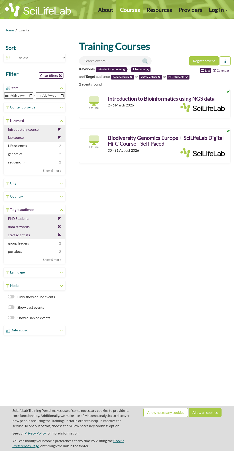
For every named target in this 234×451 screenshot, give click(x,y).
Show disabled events (29, 318)
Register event (204, 61)
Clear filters (51, 75)
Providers (190, 9)
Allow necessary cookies (165, 412)
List (205, 70)
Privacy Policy (35, 433)
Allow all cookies (205, 412)
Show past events (26, 307)
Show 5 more (52, 170)
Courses (130, 9)
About (105, 9)
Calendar (221, 70)
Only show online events (31, 297)
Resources (159, 9)
